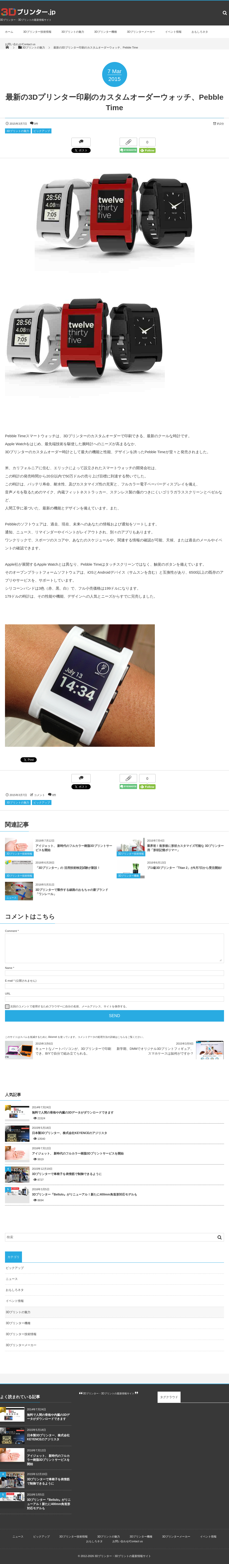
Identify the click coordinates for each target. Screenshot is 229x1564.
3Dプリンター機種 (105, 31)
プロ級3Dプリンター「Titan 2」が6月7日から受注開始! (184, 872)
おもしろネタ (200, 31)
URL (7, 993)
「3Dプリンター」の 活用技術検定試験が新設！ (67, 872)
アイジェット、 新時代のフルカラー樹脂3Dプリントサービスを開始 (78, 1153)
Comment (11, 930)
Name (8, 967)
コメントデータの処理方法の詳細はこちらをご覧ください (110, 1037)
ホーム (9, 31)
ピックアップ (41, 130)
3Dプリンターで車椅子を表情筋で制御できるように (67, 1174)
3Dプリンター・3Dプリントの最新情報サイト (108, 1393)
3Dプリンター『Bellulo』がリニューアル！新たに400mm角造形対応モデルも (84, 1194)
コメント (39, 794)
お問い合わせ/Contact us (20, 44)
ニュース (11, 902)
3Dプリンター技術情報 (37, 31)
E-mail (9, 980)
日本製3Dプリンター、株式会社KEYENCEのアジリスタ (69, 1133)
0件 (36, 123)
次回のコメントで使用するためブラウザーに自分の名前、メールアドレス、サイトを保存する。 (69, 1006)
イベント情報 (173, 31)
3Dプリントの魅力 (72, 31)
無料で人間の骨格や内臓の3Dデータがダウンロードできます (73, 1112)
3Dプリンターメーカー (141, 31)
